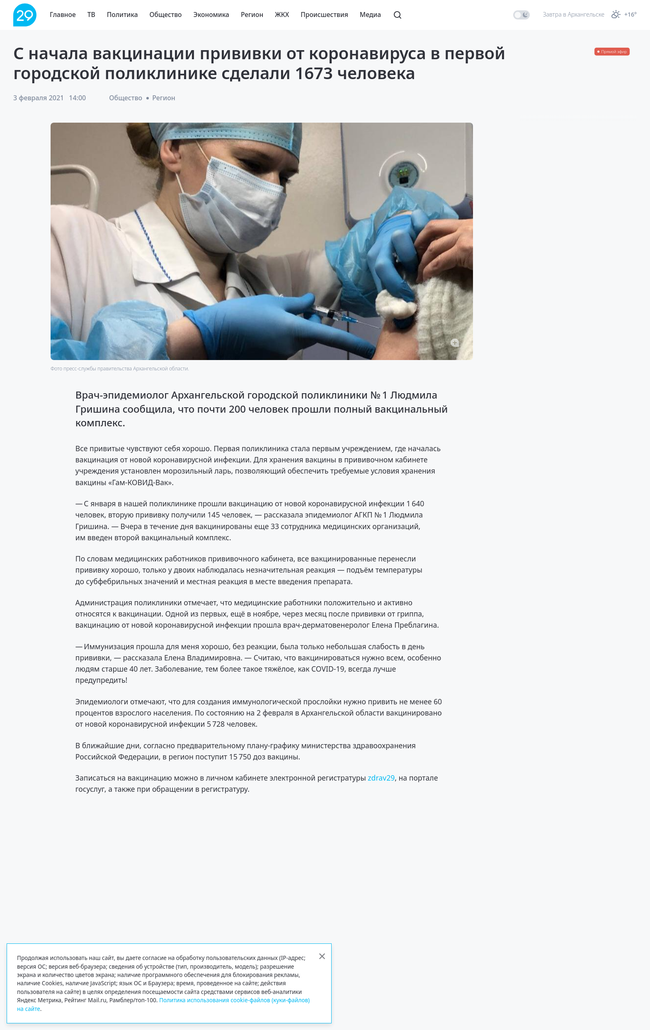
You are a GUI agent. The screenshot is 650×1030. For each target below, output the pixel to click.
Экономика (211, 14)
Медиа (370, 14)
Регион (252, 14)
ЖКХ (282, 14)
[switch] (521, 14)
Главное (63, 14)
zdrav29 (381, 778)
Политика (122, 14)
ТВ (91, 14)
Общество (166, 14)
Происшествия (324, 14)
